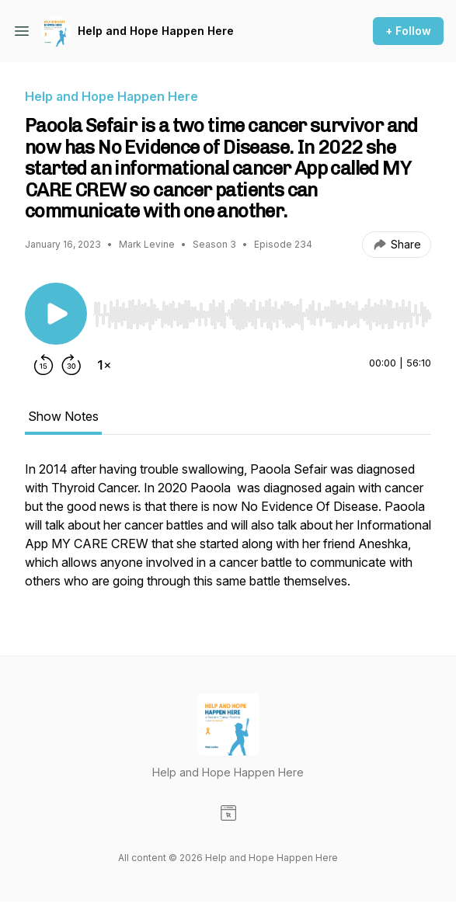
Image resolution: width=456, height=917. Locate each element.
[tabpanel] (228, 533)
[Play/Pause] (56, 314)
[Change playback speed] (104, 365)
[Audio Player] (262, 309)
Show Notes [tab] (63, 416)
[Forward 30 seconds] (71, 365)
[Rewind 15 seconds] (43, 365)
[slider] (262, 314)
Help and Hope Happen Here (156, 30)
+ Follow (408, 30)
